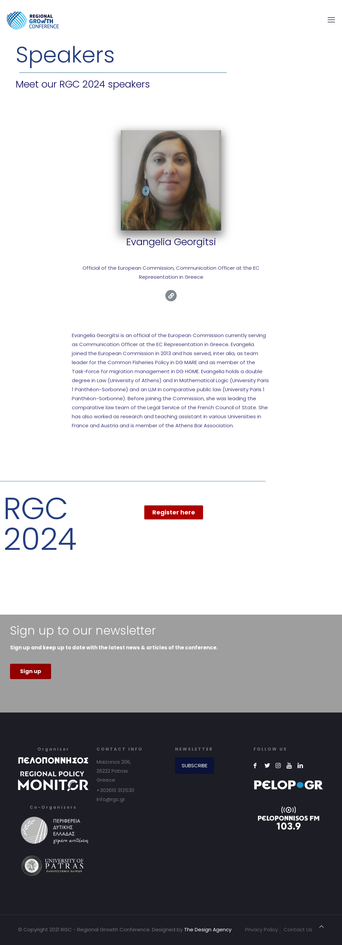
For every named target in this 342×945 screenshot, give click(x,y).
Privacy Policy (261, 929)
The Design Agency (207, 929)
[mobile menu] (331, 20)
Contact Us (298, 929)
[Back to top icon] (321, 926)
